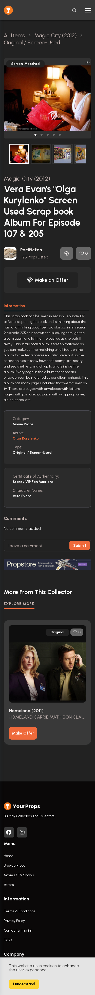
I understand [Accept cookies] (24, 984)
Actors (9, 885)
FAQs (8, 940)
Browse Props (14, 865)
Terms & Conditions (19, 911)
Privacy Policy (14, 921)
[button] (35, 135)
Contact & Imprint (18, 930)
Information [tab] (14, 306)
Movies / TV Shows (19, 875)
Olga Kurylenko (26, 438)
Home (8, 856)
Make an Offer (47, 280)
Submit (79, 545)
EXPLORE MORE (19, 604)
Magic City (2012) (27, 178)
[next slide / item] (87, 98)
